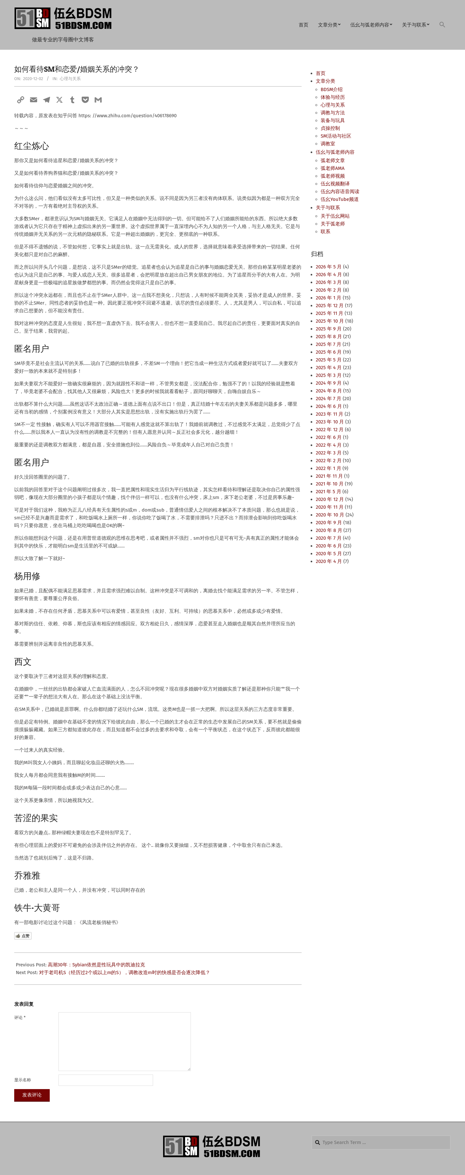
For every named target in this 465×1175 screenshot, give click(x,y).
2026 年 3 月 (329, 282)
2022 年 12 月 (330, 429)
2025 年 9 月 (329, 329)
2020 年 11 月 (330, 507)
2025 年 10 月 (330, 321)
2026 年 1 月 (328, 298)
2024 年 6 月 (329, 406)
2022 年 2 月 (329, 460)
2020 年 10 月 (330, 515)
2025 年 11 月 (329, 313)
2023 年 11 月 (329, 414)
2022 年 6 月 (329, 437)
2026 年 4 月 (329, 274)
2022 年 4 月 (329, 445)
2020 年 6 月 (329, 546)
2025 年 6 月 (329, 352)
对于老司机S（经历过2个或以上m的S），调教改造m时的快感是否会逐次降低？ (124, 972)
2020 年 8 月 (329, 530)
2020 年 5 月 (329, 553)
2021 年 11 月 (329, 476)
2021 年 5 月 (328, 491)
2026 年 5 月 (329, 267)
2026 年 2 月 (329, 290)
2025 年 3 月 (329, 375)
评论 (20, 1017)
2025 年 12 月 (330, 305)
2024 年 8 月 (329, 391)
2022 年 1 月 (328, 468)
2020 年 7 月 (329, 538)
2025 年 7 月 (328, 344)
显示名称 (22, 1079)
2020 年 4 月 (329, 561)
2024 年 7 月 (328, 398)
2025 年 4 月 (329, 367)
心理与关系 (70, 78)
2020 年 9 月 (329, 522)
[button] (442, 25)
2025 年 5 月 (329, 360)
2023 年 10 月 (330, 422)
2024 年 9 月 (329, 383)
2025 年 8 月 (329, 336)
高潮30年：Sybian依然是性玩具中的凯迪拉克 (96, 965)
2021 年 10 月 (330, 484)
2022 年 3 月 (329, 453)
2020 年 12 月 (330, 499)
